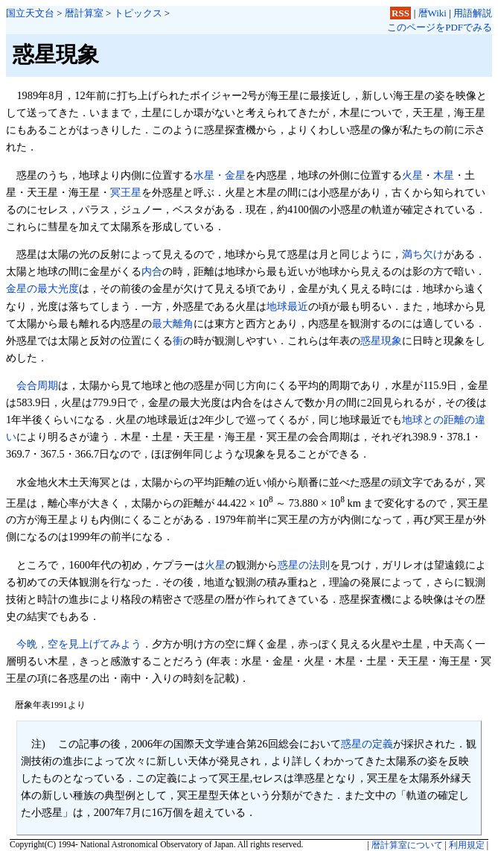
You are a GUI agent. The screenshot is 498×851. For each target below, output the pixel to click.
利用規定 (467, 845)
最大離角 (173, 323)
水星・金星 (220, 175)
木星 (443, 175)
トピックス (138, 13)
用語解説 (472, 13)
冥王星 (125, 192)
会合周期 (37, 385)
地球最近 (287, 306)
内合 (151, 271)
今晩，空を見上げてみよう (78, 644)
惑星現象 (381, 341)
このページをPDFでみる (439, 27)
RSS (400, 13)
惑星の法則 (304, 565)
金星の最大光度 (42, 288)
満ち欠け (423, 254)
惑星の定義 (367, 744)
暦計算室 (84, 13)
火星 (412, 175)
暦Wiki (432, 13)
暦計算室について (407, 845)
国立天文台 (30, 13)
